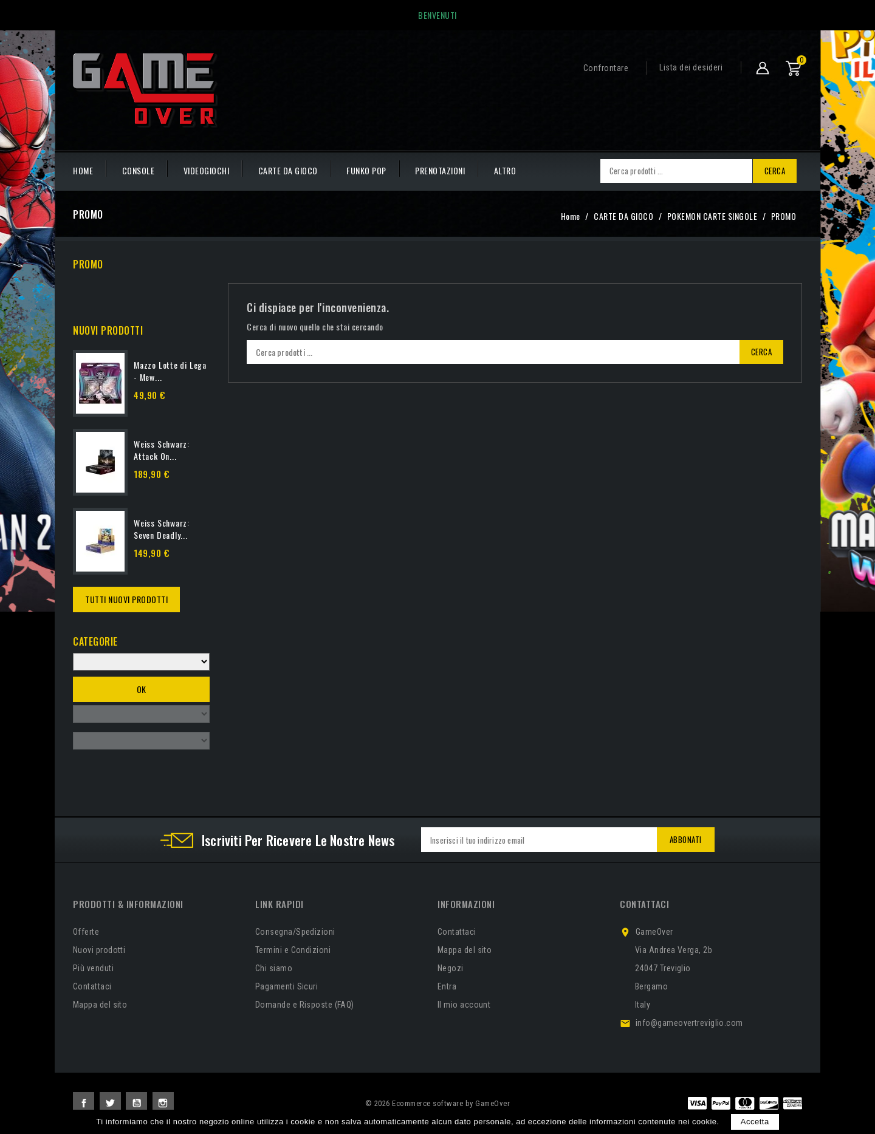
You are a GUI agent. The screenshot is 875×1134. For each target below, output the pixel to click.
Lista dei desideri (690, 67)
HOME (83, 170)
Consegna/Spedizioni (295, 932)
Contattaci (92, 986)
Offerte (86, 932)
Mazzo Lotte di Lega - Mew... (170, 370)
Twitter (110, 1102)
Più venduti (93, 968)
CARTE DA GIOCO (288, 170)
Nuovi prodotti (99, 950)
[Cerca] (676, 171)
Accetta (755, 1121)
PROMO (88, 264)
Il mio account (463, 1004)
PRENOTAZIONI (440, 170)
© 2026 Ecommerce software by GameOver (437, 1103)
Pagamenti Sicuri (286, 986)
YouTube (136, 1102)
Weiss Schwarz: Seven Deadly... (162, 528)
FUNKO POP (366, 170)
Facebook (83, 1102)
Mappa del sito (100, 1004)
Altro (505, 170)
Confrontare (606, 68)
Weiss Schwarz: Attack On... (162, 449)
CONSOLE (138, 170)
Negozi (450, 968)
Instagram (163, 1102)
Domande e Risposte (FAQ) (304, 1004)
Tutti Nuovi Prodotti (126, 599)
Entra (446, 986)
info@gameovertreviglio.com (689, 1023)
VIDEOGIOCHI (207, 170)
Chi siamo (273, 968)
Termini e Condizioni (293, 950)
